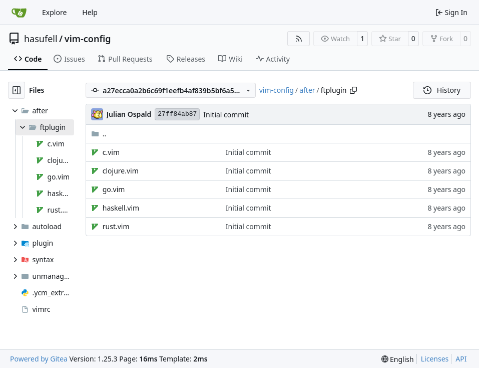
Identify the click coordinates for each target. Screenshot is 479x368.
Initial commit (226, 114)
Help (90, 12)
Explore (54, 12)
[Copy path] (353, 90)
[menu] (397, 359)
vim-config (88, 39)
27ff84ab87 (177, 114)
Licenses (435, 358)
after (307, 90)
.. (99, 133)
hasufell (41, 39)
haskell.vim (121, 208)
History (441, 90)
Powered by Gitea (39, 358)
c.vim (111, 152)
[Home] (19, 13)
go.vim (114, 189)
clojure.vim (121, 170)
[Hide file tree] (16, 90)
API (460, 358)
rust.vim (116, 226)
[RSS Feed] (298, 38)
